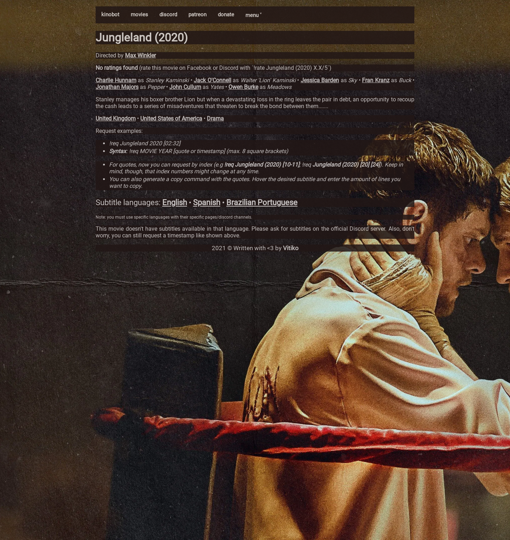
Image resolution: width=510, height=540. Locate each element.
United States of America (171, 118)
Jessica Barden (320, 80)
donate (226, 14)
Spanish (206, 202)
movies (139, 14)
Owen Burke (243, 87)
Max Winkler (140, 55)
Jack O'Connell (212, 80)
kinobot (110, 14)
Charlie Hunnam (116, 80)
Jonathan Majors (117, 87)
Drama (215, 118)
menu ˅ (253, 15)
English (174, 202)
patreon (197, 14)
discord (168, 14)
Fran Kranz (376, 80)
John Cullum (185, 87)
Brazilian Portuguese (262, 202)
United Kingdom (116, 118)
